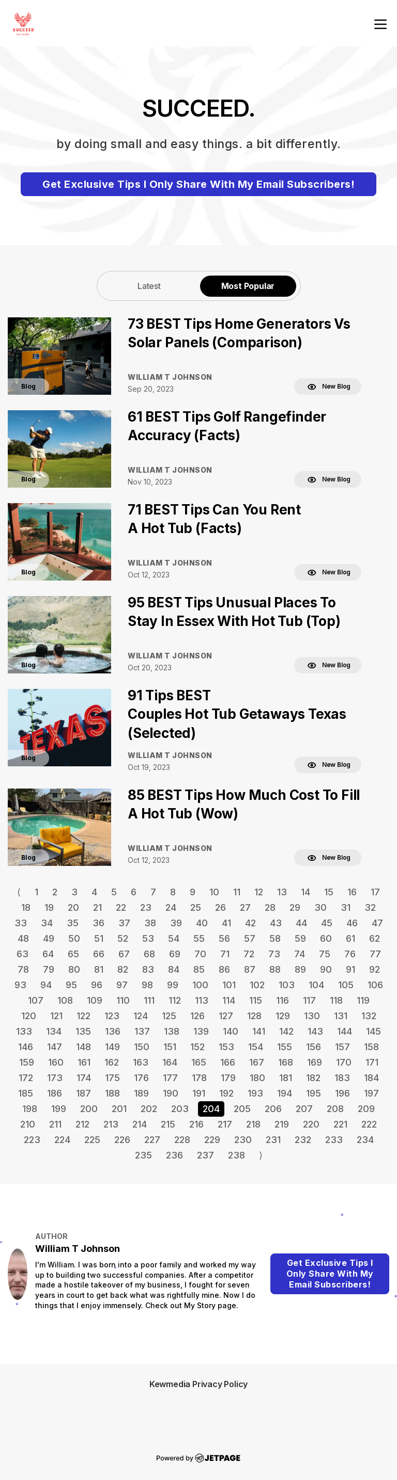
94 (46, 984)
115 (255, 1000)
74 (299, 953)
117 (309, 1000)
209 (366, 1108)
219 (281, 1124)
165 (198, 1062)
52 (122, 938)
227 (152, 1139)
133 (24, 1031)
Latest (149, 286)
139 (201, 1031)
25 (195, 907)
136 (112, 1031)
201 (119, 1108)
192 (226, 1093)
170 (344, 1062)
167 (256, 1062)
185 (25, 1093)
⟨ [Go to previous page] (19, 892)
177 (170, 1077)
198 (29, 1108)
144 (344, 1031)
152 (197, 1046)
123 (111, 1015)
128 (254, 1015)
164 (169, 1062)
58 (275, 938)
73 (274, 953)
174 (84, 1077)
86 (224, 969)
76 (350, 953)
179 (228, 1077)
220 (311, 1124)
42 (250, 923)
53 (148, 938)
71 (225, 953)
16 (352, 892)
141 (258, 1031)
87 (249, 969)
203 (180, 1108)
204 (211, 1108)
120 (28, 1015)
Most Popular (248, 286)
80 (74, 969)
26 (220, 907)
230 (243, 1139)
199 (58, 1108)
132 (368, 1015)
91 (350, 969)
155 (284, 1046)
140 (230, 1031)
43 (276, 923)
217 (225, 1124)
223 (32, 1139)
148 (83, 1046)
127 (226, 1015)
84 (173, 969)
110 (123, 1000)
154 (255, 1046)
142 (286, 1031)
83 (148, 969)
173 (55, 1077)
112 (175, 1000)
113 (201, 1000)
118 (336, 1000)
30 (320, 907)
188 (112, 1093)
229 (212, 1139)
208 (335, 1108)
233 (334, 1139)
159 (26, 1062)
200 (89, 1108)
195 (313, 1093)
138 (171, 1031)
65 (73, 953)
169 (314, 1062)
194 (284, 1093)
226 (122, 1139)
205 (242, 1108)
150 (141, 1046)
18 (25, 907)
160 (56, 1062)
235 (143, 1155)
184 (371, 1077)
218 (253, 1124)
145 (373, 1031)
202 (149, 1108)
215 (168, 1124)
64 (48, 953)
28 (270, 907)
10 (214, 892)
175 (112, 1077)
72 (248, 953)
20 (73, 907)
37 (124, 923)
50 (74, 938)
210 (27, 1124)
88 (275, 969)
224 (62, 1139)
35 (73, 923)
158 (371, 1046)
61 (350, 938)
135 (83, 1031)
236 (174, 1155)
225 (92, 1139)
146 (25, 1046)
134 (54, 1031)
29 (294, 907)
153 (226, 1046)
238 (236, 1155)
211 (55, 1124)
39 (176, 923)
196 (342, 1093)
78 (23, 969)
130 (312, 1015)
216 (196, 1124)
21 (97, 907)
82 (122, 969)
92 (374, 969)
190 (170, 1093)
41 (226, 923)
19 (49, 907)
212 (82, 1124)
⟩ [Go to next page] (261, 1155)
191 (198, 1093)
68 (149, 953)
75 (324, 953)
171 (371, 1062)
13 (282, 892)
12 (258, 892)
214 (139, 1124)
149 (112, 1046)
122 (83, 1015)
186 (54, 1093)
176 (141, 1077)
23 (145, 907)
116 (282, 1000)
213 (110, 1124)
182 (313, 1077)
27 (245, 907)
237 (205, 1155)
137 (142, 1031)
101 (229, 984)
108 (65, 1000)
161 (84, 1062)
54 (173, 938)
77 (375, 953)
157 (342, 1046)
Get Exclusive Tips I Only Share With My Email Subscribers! (198, 184)
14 (305, 892)
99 (172, 984)
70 (200, 953)
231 (273, 1139)
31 (345, 907)
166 (227, 1062)
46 (352, 923)
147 (54, 1046)
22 (121, 907)
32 (370, 907)
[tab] (149, 286)
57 (249, 938)
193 (255, 1093)
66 (98, 953)
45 (326, 923)
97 (122, 984)
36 (98, 923)
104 (316, 984)
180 (257, 1077)
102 (257, 984)
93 (20, 984)
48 (23, 938)
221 (340, 1124)
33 (20, 923)
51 (98, 938)
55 (199, 938)
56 (224, 938)
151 (169, 1046)
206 (273, 1108)
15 (328, 892)
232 (303, 1139)
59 (300, 938)
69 (174, 953)
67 (124, 953)
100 (200, 984)
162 (111, 1062)
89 (300, 969)
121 (56, 1015)
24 (170, 907)
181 (285, 1077)
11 (236, 892)
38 (150, 923)
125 (169, 1015)
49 (48, 938)
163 (140, 1062)
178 (199, 1077)
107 (35, 1000)
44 (301, 923)
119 (363, 1000)
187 (83, 1093)
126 (197, 1015)
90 (326, 969)
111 (149, 1000)
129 (283, 1015)
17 (375, 892)
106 (375, 984)
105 (346, 984)
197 (371, 1093)
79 (48, 969)
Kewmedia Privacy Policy (198, 1384)
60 (326, 938)
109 (94, 1000)
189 (141, 1093)
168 (285, 1062)
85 (199, 969)
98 (147, 984)
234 (365, 1139)
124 (140, 1015)
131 (340, 1015)
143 (315, 1031)
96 (96, 984)
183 (342, 1077)
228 (182, 1139)
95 (71, 984)
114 (228, 1000)
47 (377, 923)
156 (313, 1046)
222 (369, 1124)
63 (22, 953)
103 (287, 984)
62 (374, 938)
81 (98, 969)
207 (304, 1108)
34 (47, 923)
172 (26, 1077)
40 (202, 923)
